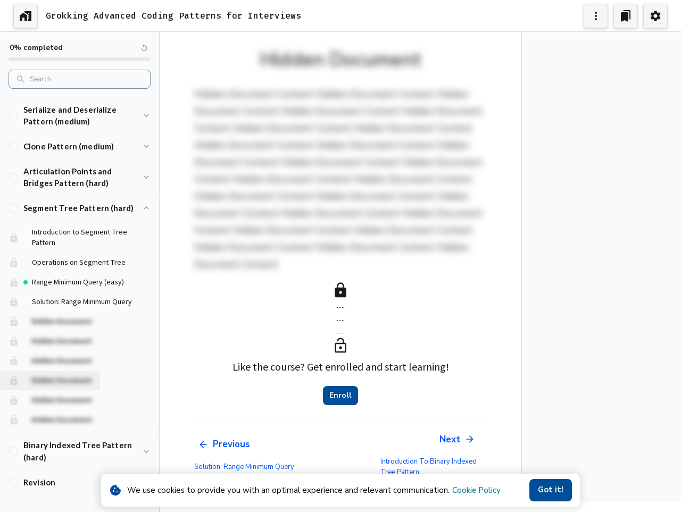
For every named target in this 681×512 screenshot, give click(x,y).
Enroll (340, 395)
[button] (79, 122)
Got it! (550, 490)
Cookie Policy (476, 490)
